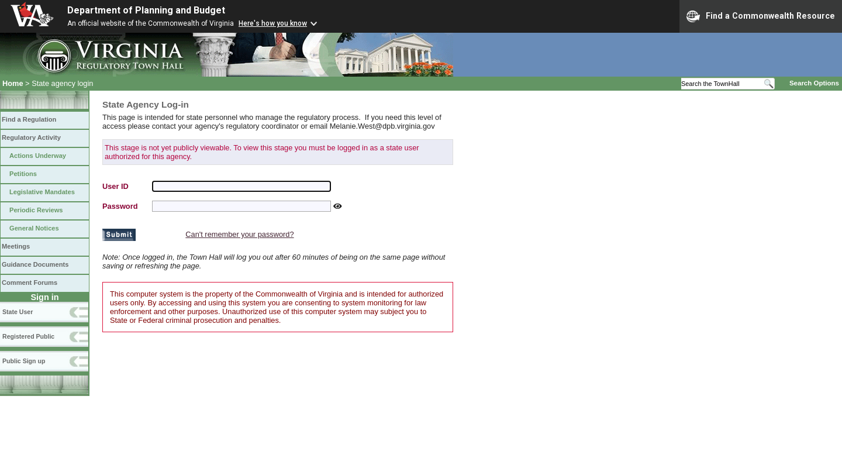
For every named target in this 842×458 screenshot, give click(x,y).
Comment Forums (29, 282)
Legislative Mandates (42, 191)
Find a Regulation (29, 119)
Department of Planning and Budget (146, 10)
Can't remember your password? (239, 234)
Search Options (814, 83)
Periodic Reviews (36, 209)
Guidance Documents (35, 264)
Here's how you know (273, 23)
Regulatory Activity (31, 137)
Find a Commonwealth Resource (760, 16)
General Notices (34, 228)
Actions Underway (37, 155)
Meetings (16, 246)
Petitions (23, 173)
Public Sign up (23, 360)
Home (12, 83)
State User (17, 311)
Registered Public (28, 336)
